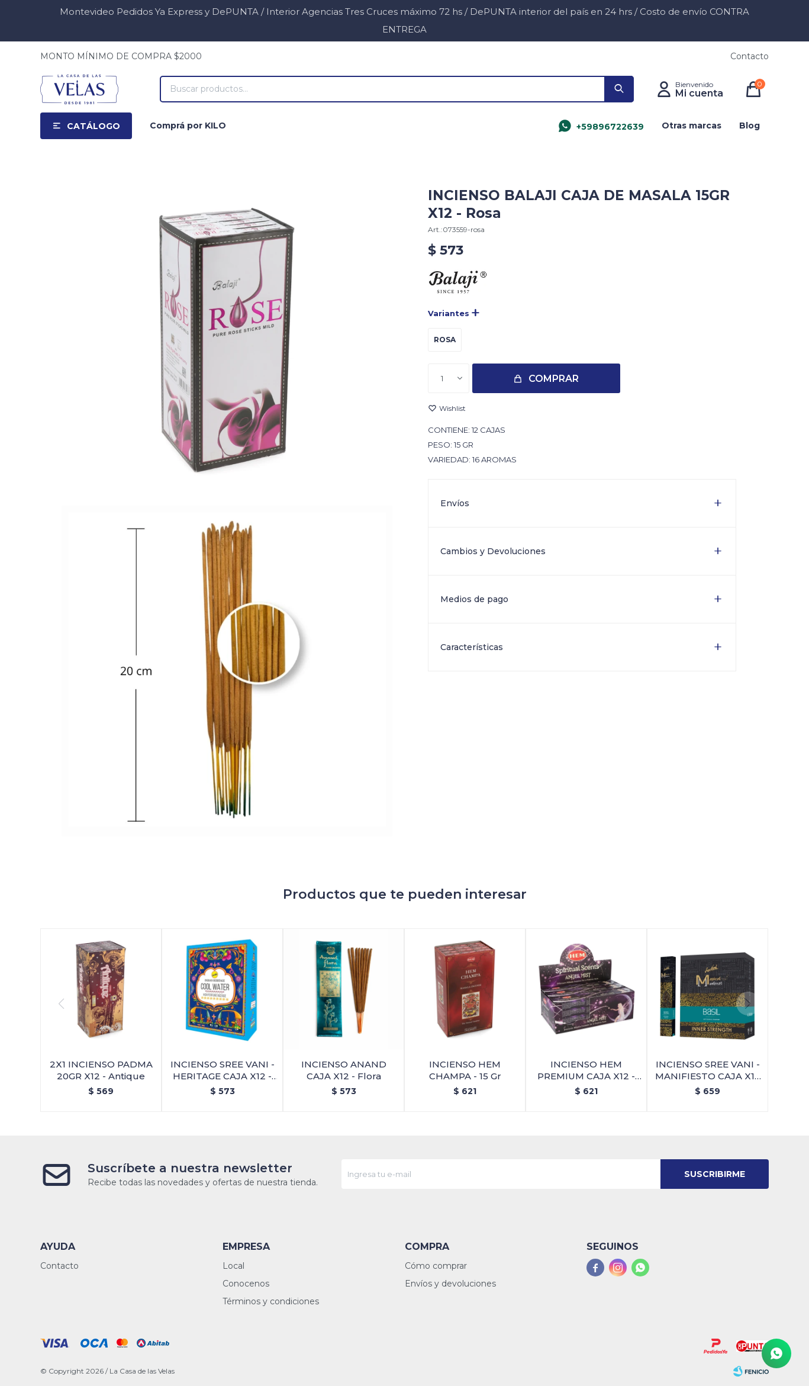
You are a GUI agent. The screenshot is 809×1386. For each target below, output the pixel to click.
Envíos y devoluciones (450, 1283)
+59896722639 (610, 126)
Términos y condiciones (271, 1301)
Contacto (749, 56)
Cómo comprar (436, 1265)
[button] (619, 89)
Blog (749, 125)
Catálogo (93, 126)
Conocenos (246, 1283)
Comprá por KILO (188, 125)
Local (233, 1265)
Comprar (553, 378)
